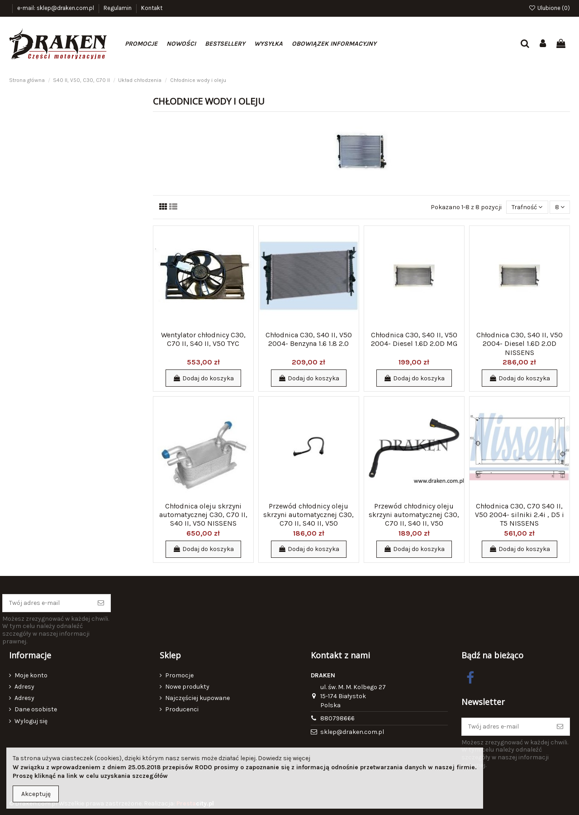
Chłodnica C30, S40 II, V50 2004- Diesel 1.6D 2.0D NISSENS (519, 343)
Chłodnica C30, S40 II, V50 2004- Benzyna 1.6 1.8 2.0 (309, 339)
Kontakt (151, 8)
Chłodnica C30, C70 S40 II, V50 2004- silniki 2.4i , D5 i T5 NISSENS (519, 514)
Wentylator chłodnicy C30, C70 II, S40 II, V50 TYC (203, 339)
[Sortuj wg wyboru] (527, 207)
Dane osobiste (35, 709)
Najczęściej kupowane (197, 698)
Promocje (179, 675)
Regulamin (118, 8)
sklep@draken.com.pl (352, 732)
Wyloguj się (30, 721)
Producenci (182, 709)
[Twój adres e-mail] (47, 603)
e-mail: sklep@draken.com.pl (56, 8)
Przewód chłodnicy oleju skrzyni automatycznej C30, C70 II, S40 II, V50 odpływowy (414, 519)
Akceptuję (36, 794)
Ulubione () (549, 8)
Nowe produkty (187, 686)
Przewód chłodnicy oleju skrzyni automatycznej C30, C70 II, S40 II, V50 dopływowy (308, 519)
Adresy (24, 686)
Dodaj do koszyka (203, 378)
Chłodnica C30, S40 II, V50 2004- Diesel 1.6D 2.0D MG (414, 339)
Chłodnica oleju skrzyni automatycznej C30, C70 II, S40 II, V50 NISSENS (203, 514)
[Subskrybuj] (100, 603)
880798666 (337, 718)
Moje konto (30, 675)
